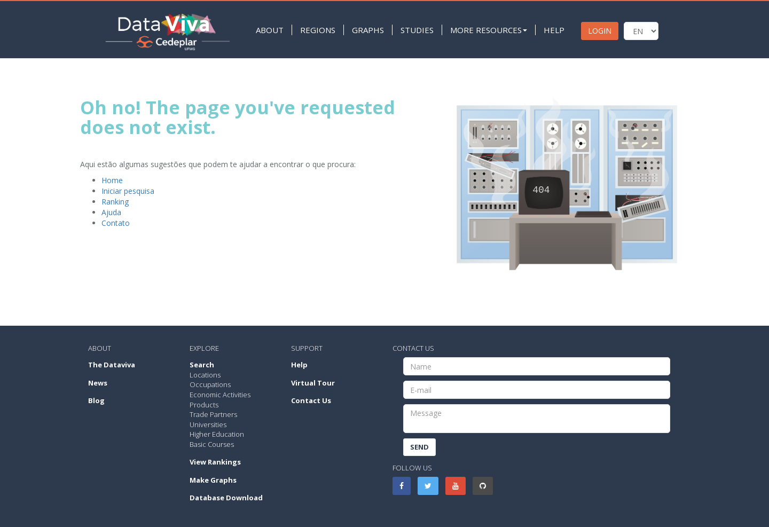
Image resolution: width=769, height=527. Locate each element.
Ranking (115, 201)
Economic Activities (220, 394)
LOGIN (597, 31)
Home (112, 180)
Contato (115, 223)
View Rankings (215, 462)
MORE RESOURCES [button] (486, 30)
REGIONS (315, 30)
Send (419, 447)
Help (299, 364)
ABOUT (267, 30)
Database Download (226, 497)
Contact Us (311, 400)
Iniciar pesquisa (127, 191)
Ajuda (111, 212)
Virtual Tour (313, 383)
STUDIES (414, 30)
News (97, 383)
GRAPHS (366, 30)
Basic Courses (212, 444)
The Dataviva (111, 364)
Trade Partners (213, 414)
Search (202, 364)
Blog (96, 400)
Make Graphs (213, 480)
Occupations (210, 384)
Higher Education (217, 434)
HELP (552, 30)
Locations (205, 375)
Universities (208, 424)
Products (204, 405)
